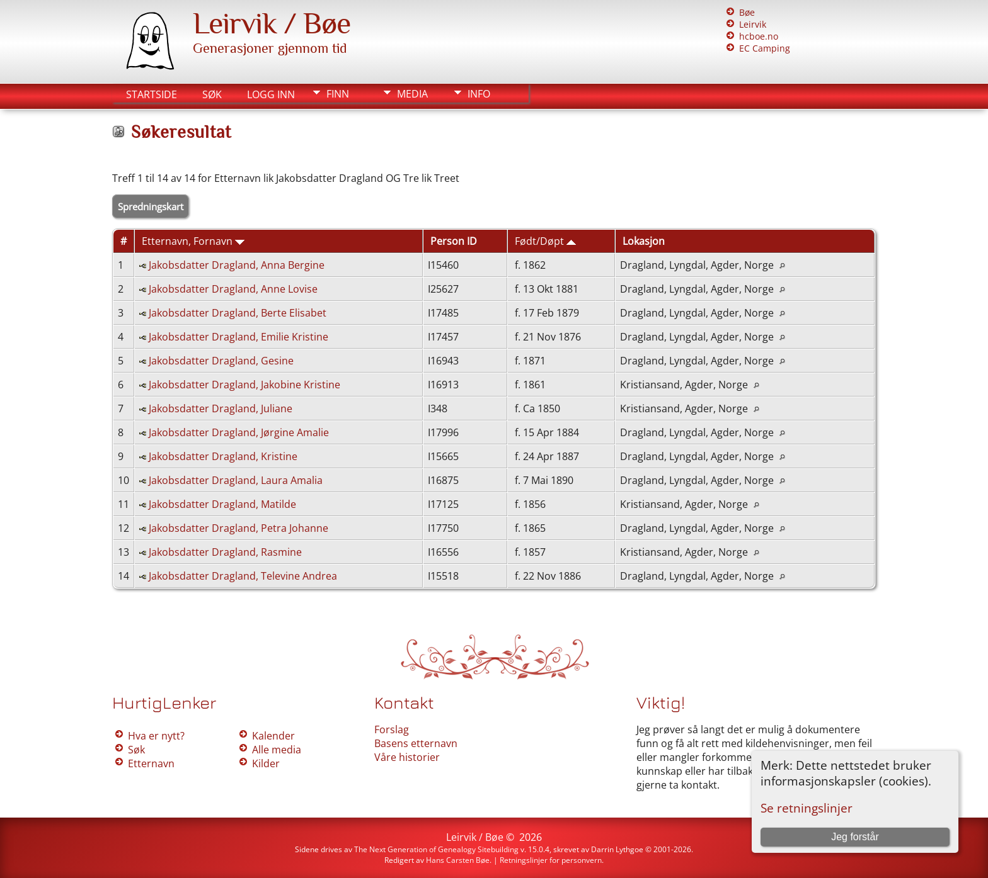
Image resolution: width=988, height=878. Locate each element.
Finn (337, 94)
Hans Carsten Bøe (458, 860)
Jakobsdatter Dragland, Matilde (222, 504)
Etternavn (151, 763)
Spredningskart (150, 206)
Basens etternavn (415, 743)
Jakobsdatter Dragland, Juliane (220, 408)
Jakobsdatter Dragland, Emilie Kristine (238, 337)
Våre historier (407, 757)
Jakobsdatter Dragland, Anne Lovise (233, 289)
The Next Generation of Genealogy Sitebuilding (436, 849)
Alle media (276, 750)
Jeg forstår (855, 836)
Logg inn (271, 94)
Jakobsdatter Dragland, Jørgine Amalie (239, 432)
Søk (212, 94)
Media (412, 94)
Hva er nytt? (156, 736)
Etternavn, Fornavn (193, 241)
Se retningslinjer (807, 808)
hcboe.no (758, 36)
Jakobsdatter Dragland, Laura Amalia (236, 480)
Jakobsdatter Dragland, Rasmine (225, 552)
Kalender (273, 736)
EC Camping (764, 48)
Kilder (266, 763)
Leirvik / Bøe (271, 23)
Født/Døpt (545, 241)
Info (479, 94)
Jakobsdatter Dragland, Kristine (223, 456)
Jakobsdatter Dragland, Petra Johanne (238, 528)
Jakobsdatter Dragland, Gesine (221, 361)
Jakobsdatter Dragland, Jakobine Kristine (244, 384)
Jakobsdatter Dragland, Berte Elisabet (237, 313)
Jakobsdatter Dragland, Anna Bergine (237, 265)
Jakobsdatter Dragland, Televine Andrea (243, 576)
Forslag (391, 729)
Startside (151, 94)
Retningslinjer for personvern (551, 860)
